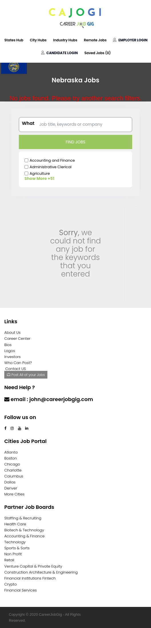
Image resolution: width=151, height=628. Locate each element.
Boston (10, 458)
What (28, 123)
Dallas (9, 482)
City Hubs (38, 40)
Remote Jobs (95, 40)
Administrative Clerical (51, 167)
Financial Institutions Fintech (30, 578)
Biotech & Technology (24, 530)
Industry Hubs (65, 40)
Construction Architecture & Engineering (41, 572)
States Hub (13, 40)
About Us (12, 332)
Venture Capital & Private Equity (33, 566)
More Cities (14, 494)
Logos (9, 350)
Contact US (15, 368)
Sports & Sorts (17, 548)
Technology (15, 542)
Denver (10, 488)
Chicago (12, 464)
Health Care (15, 524)
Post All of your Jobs (26, 374)
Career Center (17, 338)
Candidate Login (59, 52)
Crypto (10, 584)
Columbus (13, 476)
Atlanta (11, 452)
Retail (9, 560)
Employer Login (130, 40)
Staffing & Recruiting (22, 518)
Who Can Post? (18, 362)
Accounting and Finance (52, 160)
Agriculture (40, 173)
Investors (12, 356)
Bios (8, 344)
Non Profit (13, 554)
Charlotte (12, 470)
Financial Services (20, 590)
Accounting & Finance (24, 536)
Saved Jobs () (97, 52)
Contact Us (19, 410)
